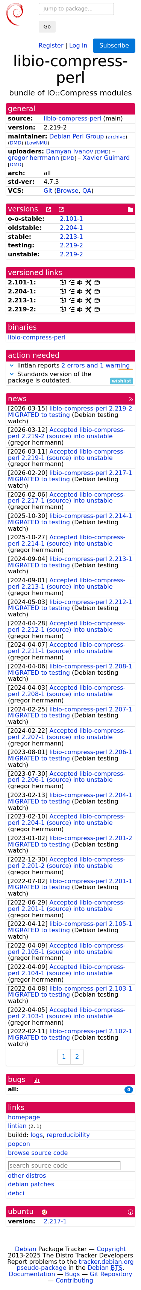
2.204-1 (71, 227)
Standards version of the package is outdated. (70, 377)
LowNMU (37, 143)
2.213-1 (71, 236)
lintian (17, 1125)
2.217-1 (55, 1221)
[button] (12, 365)
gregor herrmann (33, 157)
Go (47, 27)
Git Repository (111, 1274)
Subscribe (114, 45)
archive (117, 137)
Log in (78, 45)
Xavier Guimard (106, 157)
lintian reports (70, 366)
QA (86, 190)
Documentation (32, 1274)
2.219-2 (71, 245)
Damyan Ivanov (69, 151)
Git (48, 190)
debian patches (31, 1184)
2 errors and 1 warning (95, 365)
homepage (24, 1117)
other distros (27, 1175)
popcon (19, 1143)
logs (36, 1134)
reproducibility (68, 1134)
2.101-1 (71, 218)
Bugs (72, 1274)
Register (51, 45)
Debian (25, 1249)
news (17, 398)
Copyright (111, 1249)
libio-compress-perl (72, 118)
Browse (67, 190)
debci (16, 1193)
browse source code (38, 1152)
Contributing (74, 1280)
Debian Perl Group (76, 136)
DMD (15, 143)
